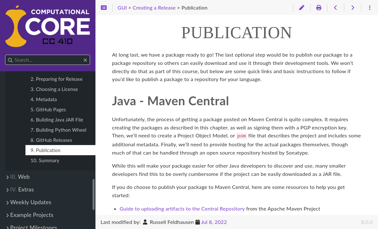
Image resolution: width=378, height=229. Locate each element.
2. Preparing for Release (57, 79)
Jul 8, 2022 (214, 222)
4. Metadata (44, 99)
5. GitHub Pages (48, 109)
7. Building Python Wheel (59, 130)
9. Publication (45, 150)
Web (20, 176)
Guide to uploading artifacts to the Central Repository (182, 208)
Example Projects (31, 215)
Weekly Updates (30, 202)
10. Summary (45, 160)
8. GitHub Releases (51, 140)
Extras (22, 189)
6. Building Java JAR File (57, 119)
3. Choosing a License (54, 89)
